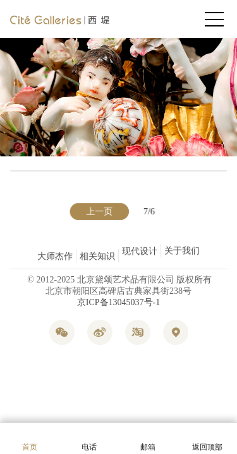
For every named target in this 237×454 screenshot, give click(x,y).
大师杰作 (55, 256)
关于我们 (182, 256)
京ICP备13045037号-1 (118, 302)
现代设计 (139, 247)
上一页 (99, 211)
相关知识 (97, 254)
